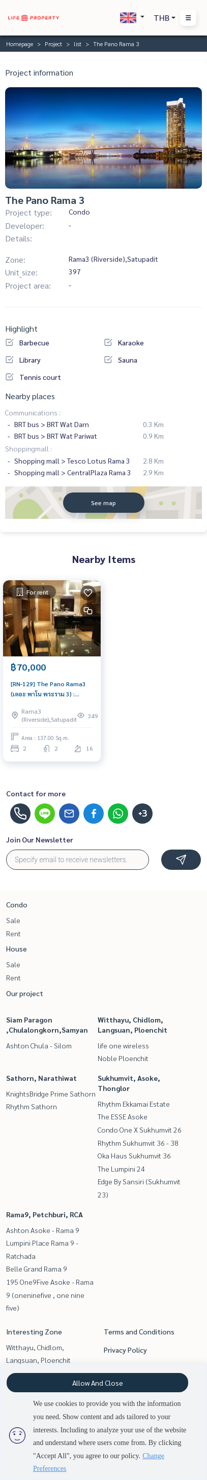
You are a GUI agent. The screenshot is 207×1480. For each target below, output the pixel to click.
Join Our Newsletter (39, 839)
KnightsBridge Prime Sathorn (51, 1093)
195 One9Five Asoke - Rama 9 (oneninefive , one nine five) (50, 1294)
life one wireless (123, 1045)
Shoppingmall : (28, 448)
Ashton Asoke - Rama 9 (42, 1230)
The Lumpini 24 (121, 1168)
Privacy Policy (125, 1349)
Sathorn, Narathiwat (41, 1077)
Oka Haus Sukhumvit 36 (134, 1155)
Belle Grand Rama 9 (36, 1268)
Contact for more (36, 793)
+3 (142, 813)
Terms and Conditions (139, 1331)
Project (53, 44)
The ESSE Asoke (122, 1116)
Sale (13, 920)
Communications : (33, 412)
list (77, 44)
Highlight (21, 328)
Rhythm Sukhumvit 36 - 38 (138, 1142)
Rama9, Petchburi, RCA (44, 1214)
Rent (13, 933)
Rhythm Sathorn (31, 1106)
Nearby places (30, 396)
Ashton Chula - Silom (39, 1045)
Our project (24, 993)
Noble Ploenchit (123, 1058)
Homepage (19, 44)
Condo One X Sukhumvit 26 (140, 1129)
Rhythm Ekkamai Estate (134, 1103)
